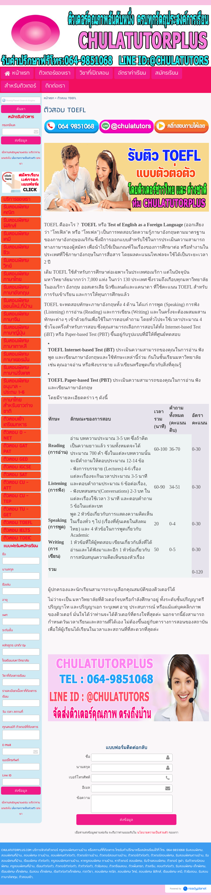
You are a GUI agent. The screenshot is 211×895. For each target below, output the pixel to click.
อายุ (4, 600)
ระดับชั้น (7, 630)
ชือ (4, 554)
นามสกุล (7, 569)
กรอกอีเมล (8, 125)
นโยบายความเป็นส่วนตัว (23, 158)
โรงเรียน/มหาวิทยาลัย (15, 660)
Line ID (7, 775)
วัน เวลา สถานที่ (13, 712)
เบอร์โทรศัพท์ (10, 760)
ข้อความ (83, 798)
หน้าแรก (49, 98)
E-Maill (6, 745)
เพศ (4, 615)
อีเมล (86, 787)
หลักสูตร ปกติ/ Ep (14, 645)
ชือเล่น (6, 584)
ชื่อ (87, 756)
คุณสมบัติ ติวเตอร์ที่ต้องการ (20, 727)
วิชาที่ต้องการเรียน (14, 676)
